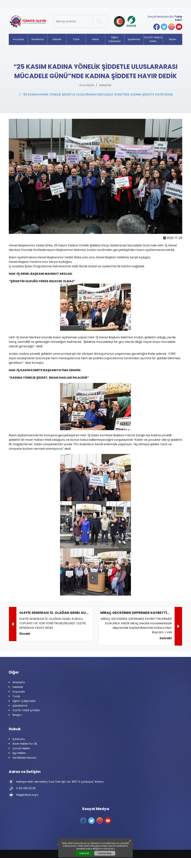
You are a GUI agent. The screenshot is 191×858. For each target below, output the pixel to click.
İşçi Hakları (17, 753)
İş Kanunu (17, 739)
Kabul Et (84, 853)
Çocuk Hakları (19, 748)
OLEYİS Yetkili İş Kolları (153, 39)
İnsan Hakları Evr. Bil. (23, 743)
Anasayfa (17, 682)
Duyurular (17, 691)
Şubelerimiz (134, 39)
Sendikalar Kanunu (22, 757)
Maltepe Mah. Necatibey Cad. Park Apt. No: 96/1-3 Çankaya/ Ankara (56, 781)
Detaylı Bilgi (105, 853)
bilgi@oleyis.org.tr (24, 795)
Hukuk (95, 39)
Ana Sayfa (18, 39)
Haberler (57, 39)
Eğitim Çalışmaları (115, 39)
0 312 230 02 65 (22, 788)
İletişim (172, 39)
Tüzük (76, 39)
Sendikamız (37, 39)
